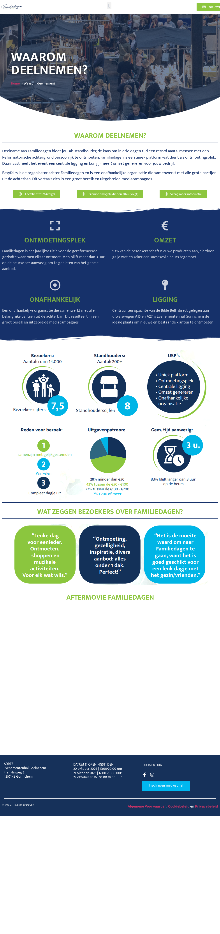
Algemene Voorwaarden (147, 806)
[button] (109, 5)
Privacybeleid (206, 806)
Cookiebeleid (178, 806)
